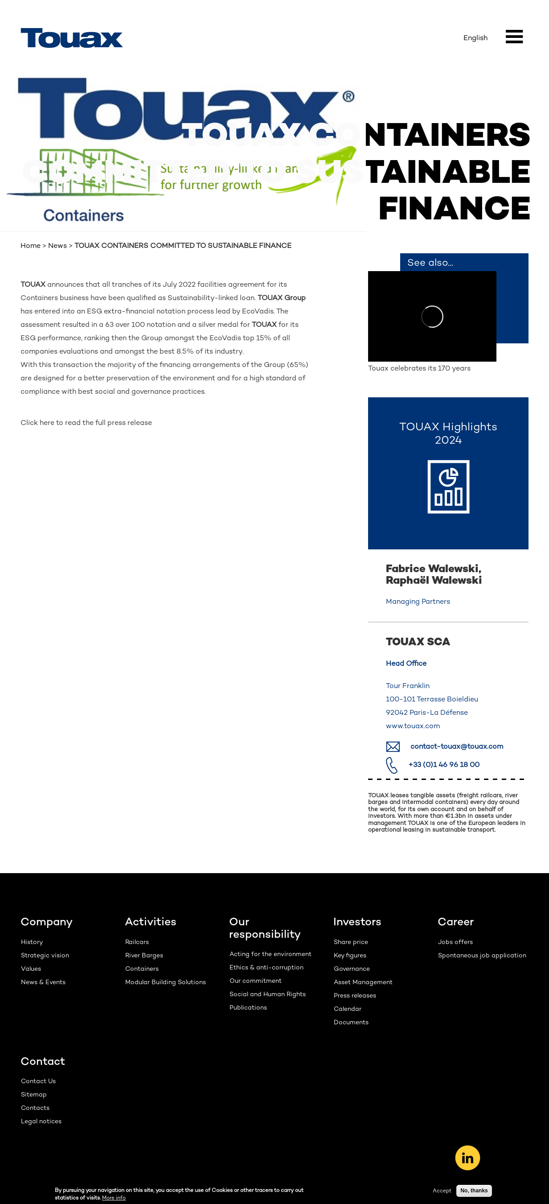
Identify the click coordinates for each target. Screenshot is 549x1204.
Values (31, 969)
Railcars (137, 942)
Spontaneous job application (482, 955)
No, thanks (474, 1191)
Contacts (35, 1108)
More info (114, 1198)
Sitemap (34, 1094)
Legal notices (41, 1121)
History (32, 942)
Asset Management (363, 982)
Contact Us (38, 1081)
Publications (248, 1007)
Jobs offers (455, 942)
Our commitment (255, 981)
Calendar (347, 1009)
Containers (142, 969)
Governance (352, 969)
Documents (351, 1022)
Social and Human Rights (267, 994)
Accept (442, 1191)
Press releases (355, 995)
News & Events (43, 982)
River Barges (144, 955)
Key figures (350, 955)
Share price (351, 942)
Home (30, 245)
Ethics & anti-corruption (266, 967)
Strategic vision (45, 955)
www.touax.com (413, 725)
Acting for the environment (270, 954)
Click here (37, 422)
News (57, 245)
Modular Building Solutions (165, 982)
